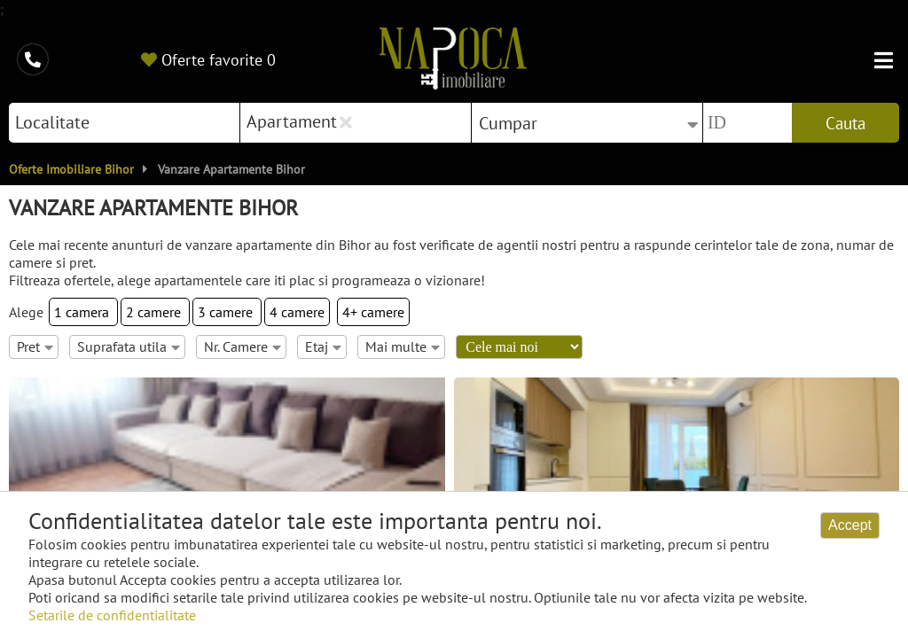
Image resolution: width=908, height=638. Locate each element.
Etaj (323, 346)
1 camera (83, 312)
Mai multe (402, 346)
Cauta (845, 123)
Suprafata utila (128, 346)
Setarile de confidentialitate (112, 615)
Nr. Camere (242, 346)
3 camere (227, 312)
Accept (850, 525)
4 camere (297, 312)
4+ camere (373, 312)
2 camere (155, 312)
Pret (35, 346)
